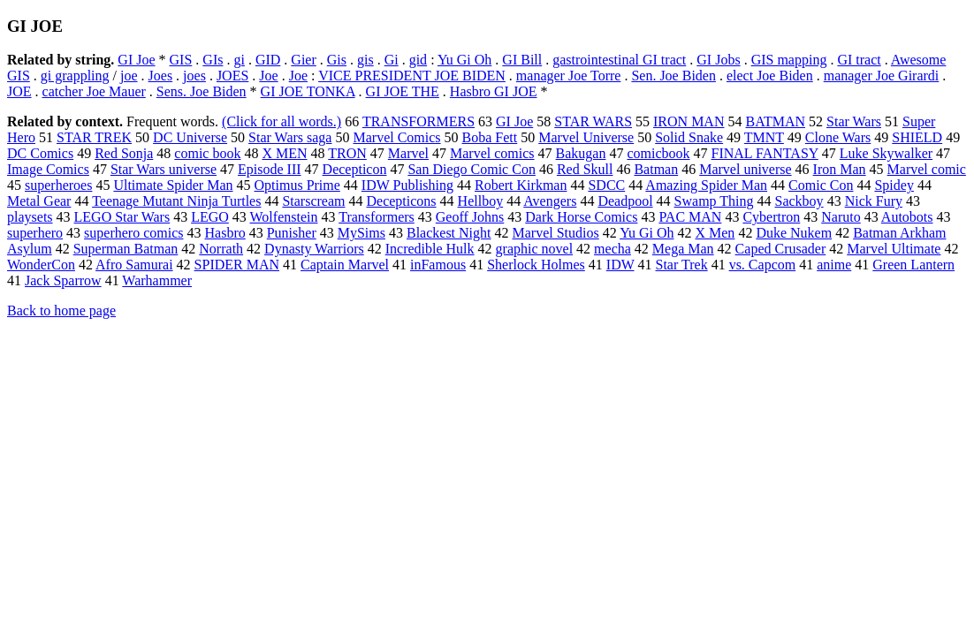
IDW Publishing (407, 185)
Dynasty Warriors (314, 248)
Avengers (549, 200)
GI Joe (136, 59)
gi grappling (75, 75)
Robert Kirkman (521, 185)
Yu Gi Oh (464, 59)
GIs (212, 59)
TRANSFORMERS (418, 121)
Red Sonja (124, 153)
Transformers (377, 216)
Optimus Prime (297, 185)
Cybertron (771, 216)
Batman (656, 169)
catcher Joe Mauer (94, 91)
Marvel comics (492, 153)
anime (834, 264)
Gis (336, 59)
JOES (232, 75)
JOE (19, 91)
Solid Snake (689, 137)
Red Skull (585, 169)
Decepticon (355, 169)
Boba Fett (490, 137)
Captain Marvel (345, 264)
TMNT (764, 137)
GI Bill (522, 59)
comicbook (658, 153)
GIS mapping (789, 59)
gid (418, 59)
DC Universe (190, 137)
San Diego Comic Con (471, 169)
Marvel (408, 153)
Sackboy (799, 200)
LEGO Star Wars (122, 216)
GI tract (858, 59)
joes (194, 75)
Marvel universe (745, 169)
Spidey (893, 185)
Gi (391, 59)
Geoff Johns (470, 216)
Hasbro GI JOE (493, 91)
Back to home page (61, 310)
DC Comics (40, 153)
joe (129, 75)
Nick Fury (873, 200)
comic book (207, 153)
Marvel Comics (396, 137)
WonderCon (41, 264)
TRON (347, 153)
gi (238, 59)
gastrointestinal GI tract (619, 59)
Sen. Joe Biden (673, 75)
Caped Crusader (780, 248)
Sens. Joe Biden (201, 91)
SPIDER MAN (236, 264)
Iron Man (839, 169)
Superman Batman (126, 248)
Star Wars (853, 121)
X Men (714, 232)
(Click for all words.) (281, 121)
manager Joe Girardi (882, 75)
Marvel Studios (556, 232)
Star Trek (682, 264)
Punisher (291, 232)
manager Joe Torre (568, 75)
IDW (620, 264)
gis (365, 59)
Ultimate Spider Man (172, 185)
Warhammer (157, 280)
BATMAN (775, 121)
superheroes (58, 185)
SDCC (606, 185)
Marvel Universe (586, 137)
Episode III (269, 169)
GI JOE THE (402, 91)
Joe (268, 75)
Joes (160, 75)
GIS (181, 59)
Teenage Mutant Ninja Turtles (176, 200)
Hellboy (481, 200)
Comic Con (820, 185)
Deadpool (624, 200)
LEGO (210, 216)
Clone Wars (838, 137)
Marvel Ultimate (893, 248)
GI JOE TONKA (308, 91)
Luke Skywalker (886, 153)
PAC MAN (689, 216)
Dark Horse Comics (581, 216)
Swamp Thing (714, 200)
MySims (361, 232)
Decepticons (402, 200)
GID (267, 59)
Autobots (907, 216)
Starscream (313, 200)
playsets (30, 216)
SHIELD (917, 137)
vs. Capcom (762, 264)
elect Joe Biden (770, 75)
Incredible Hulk (430, 248)
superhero (35, 232)
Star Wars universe (163, 169)
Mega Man (683, 248)
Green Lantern (913, 264)
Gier (303, 59)
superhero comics (133, 232)
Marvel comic (926, 169)
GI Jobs (718, 59)
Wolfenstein (284, 216)
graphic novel (535, 248)
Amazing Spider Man (706, 185)
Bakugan (581, 153)
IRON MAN (688, 121)
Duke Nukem (794, 232)
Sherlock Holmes (536, 264)
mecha (612, 248)
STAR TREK (94, 137)
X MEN (284, 153)
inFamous (438, 264)
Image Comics (48, 169)
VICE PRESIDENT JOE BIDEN (412, 75)
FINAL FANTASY (764, 153)
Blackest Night (449, 232)
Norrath (221, 248)
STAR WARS (593, 121)
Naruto (840, 216)
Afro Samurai (134, 264)
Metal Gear (39, 200)
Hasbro (225, 232)
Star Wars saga (289, 137)
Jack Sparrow (63, 280)
